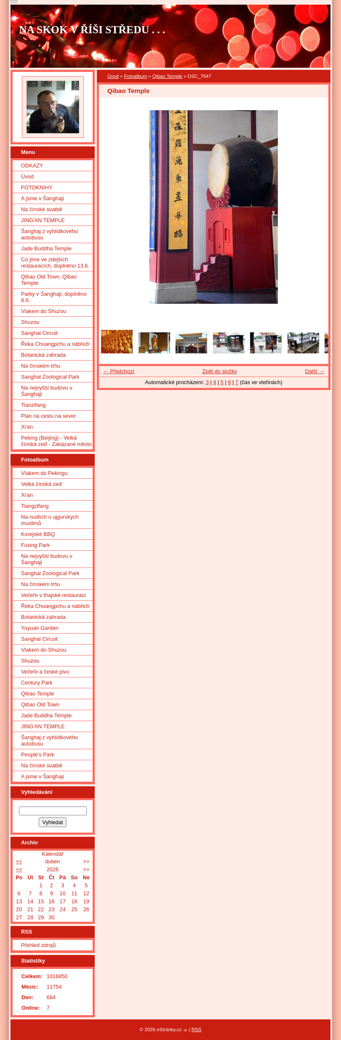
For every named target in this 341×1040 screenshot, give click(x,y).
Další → (314, 371)
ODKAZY (32, 165)
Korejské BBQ (38, 534)
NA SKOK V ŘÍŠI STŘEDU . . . (92, 30)
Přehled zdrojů (38, 945)
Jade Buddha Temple (46, 248)
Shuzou (30, 322)
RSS (197, 1029)
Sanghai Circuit (39, 333)
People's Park (37, 754)
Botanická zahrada (43, 355)
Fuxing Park (35, 545)
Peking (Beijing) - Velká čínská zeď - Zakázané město (56, 441)
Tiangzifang (35, 506)
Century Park (37, 682)
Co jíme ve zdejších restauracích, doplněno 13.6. (55, 262)
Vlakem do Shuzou (43, 311)
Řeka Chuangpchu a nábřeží (55, 344)
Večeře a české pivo (45, 672)
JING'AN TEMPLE (43, 220)
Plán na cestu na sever (48, 416)
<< (19, 861)
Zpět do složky (219, 371)
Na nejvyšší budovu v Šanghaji (46, 391)
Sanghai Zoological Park (50, 377)
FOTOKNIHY (36, 187)
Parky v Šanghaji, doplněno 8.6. (54, 297)
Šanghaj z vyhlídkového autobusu (49, 234)
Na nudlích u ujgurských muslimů (50, 520)
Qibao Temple (167, 76)
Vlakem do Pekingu (44, 473)
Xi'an (27, 427)
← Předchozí (118, 371)
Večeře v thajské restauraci (53, 595)
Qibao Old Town (40, 704)
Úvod (113, 76)
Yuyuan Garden (40, 628)
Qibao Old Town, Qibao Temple (49, 279)
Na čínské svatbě (41, 209)
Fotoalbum (135, 76)
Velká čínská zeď (41, 484)
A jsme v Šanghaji (42, 198)
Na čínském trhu (40, 366)
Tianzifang (33, 405)
